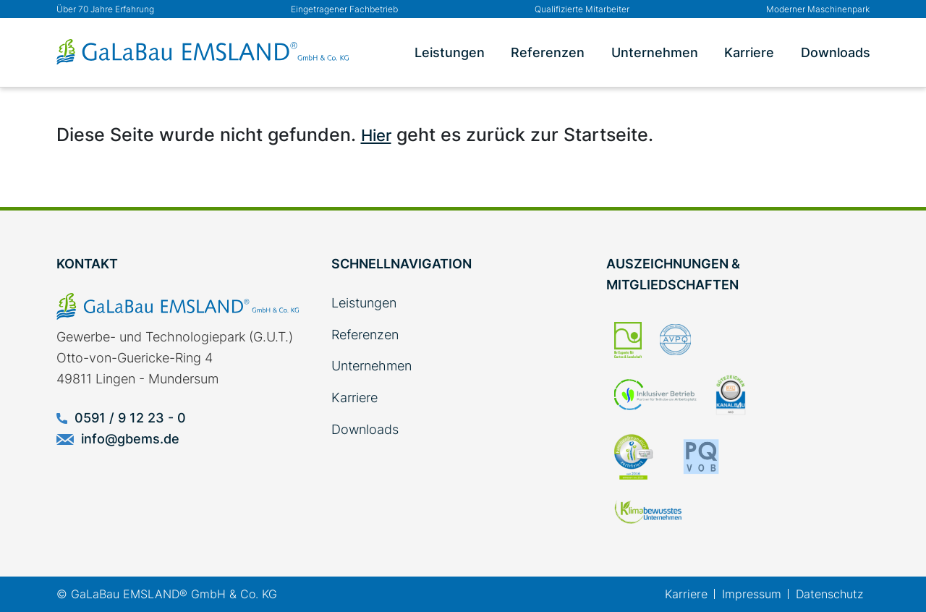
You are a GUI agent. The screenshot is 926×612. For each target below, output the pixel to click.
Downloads (835, 52)
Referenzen (548, 52)
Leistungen (450, 52)
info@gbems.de (117, 438)
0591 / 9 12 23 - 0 (121, 417)
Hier (376, 135)
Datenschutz (829, 594)
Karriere (749, 52)
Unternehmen (654, 52)
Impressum (751, 594)
